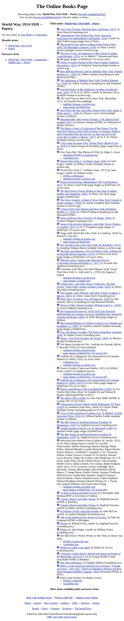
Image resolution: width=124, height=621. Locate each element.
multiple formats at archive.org (79, 104)
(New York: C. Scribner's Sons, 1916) (83, 161)
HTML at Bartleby (72, 580)
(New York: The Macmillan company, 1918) (86, 46)
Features (55, 608)
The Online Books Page (62, 6)
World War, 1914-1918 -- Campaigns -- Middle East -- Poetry (28, 61)
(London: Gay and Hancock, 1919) (85, 299)
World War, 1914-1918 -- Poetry (82, 23)
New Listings (51, 603)
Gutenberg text (70, 158)
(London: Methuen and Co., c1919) (90, 305)
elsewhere (42, 34)
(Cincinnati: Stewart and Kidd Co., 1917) (83, 261)
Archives (67, 608)
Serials (96, 603)
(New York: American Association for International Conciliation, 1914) (84, 37)
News (45, 608)
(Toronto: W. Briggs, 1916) (85, 218)
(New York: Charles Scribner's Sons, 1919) (86, 285)
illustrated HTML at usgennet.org (80, 155)
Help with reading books (39, 597)
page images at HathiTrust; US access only (85, 353)
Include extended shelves (92, 14)
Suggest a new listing (87, 597)
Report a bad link (64, 597)
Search (37, 603)
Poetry (11, 48)
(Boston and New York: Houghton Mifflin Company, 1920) (89, 569)
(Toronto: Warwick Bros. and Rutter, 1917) (88, 29)
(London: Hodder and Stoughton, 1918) (87, 192)
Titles (75, 603)
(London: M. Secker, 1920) (84, 338)
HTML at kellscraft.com (75, 541)
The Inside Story (83, 608)
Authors (65, 603)
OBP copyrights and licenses (62, 617)
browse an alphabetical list (47, 17)
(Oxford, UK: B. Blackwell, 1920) (86, 428)
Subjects (85, 603)
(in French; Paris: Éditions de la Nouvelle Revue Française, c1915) (89, 252)
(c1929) (86, 389)
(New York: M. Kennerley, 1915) (90, 245)
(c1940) (73, 398)
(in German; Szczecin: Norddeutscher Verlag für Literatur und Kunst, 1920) (89, 314)
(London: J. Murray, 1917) (89, 132)
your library (27, 34)
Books (35, 608)
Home (28, 603)
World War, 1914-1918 (20, 45)
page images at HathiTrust (76, 107)
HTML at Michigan (73, 176)
